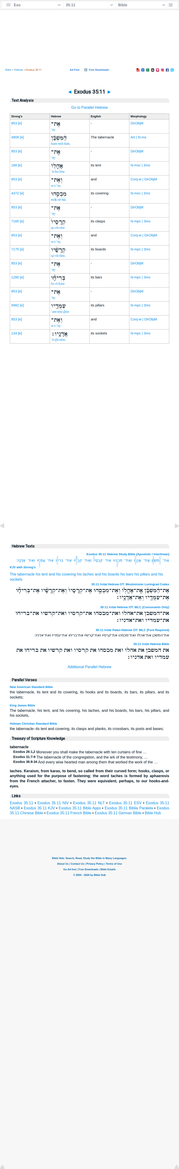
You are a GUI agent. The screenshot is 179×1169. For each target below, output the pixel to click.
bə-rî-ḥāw (58, 283)
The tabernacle (22, 574)
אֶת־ (166, 560)
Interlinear (161, 554)
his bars (126, 574)
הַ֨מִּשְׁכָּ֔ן (156, 560)
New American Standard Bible (31, 687)
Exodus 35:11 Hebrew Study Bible (110, 554)
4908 (15, 137)
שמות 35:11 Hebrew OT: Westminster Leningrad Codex (130, 584)
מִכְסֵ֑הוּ (117, 560)
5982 (15, 305)
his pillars (142, 574)
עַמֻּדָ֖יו (41, 560)
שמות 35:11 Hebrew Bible (151, 644)
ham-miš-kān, (60, 143)
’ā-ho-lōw (58, 171)
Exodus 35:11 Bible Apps (80, 808)
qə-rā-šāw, (58, 255)
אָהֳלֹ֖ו (137, 560)
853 (14, 123)
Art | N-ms (138, 137)
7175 (15, 249)
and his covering (62, 574)
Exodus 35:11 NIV (53, 803)
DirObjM (137, 123)
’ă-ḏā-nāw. (58, 339)
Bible (8, 69)
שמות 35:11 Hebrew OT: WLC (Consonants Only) (134, 607)
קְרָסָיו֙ (98, 560)
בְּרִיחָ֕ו (59, 560)
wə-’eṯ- (56, 185)
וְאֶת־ (128, 560)
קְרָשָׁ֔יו (78, 560)
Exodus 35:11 (21, 803)
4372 (15, 193)
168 (14, 165)
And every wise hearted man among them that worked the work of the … (85, 762)
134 (14, 333)
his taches (85, 574)
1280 (15, 277)
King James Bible (22, 705)
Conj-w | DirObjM (144, 179)
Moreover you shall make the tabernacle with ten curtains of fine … (80, 752)
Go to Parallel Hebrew (89, 107)
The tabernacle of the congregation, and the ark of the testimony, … (80, 757)
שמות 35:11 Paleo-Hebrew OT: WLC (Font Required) (132, 630)
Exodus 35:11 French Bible (69, 813)
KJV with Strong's (23, 567)
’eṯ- (53, 129)
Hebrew (18, 69)
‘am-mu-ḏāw (60, 311)
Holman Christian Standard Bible (33, 723)
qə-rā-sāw (58, 227)
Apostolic (144, 554)
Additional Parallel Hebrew (89, 667)
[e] (20, 123)
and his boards (107, 574)
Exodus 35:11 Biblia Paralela (129, 808)
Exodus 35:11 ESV (125, 803)
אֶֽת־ (146, 560)
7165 (15, 221)
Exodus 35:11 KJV (39, 808)
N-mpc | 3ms (140, 221)
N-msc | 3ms (140, 165)
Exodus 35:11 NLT (89, 803)
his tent (42, 574)
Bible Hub (153, 813)
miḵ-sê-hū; (58, 199)
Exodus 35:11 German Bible (118, 813)
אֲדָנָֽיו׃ (20, 560)
